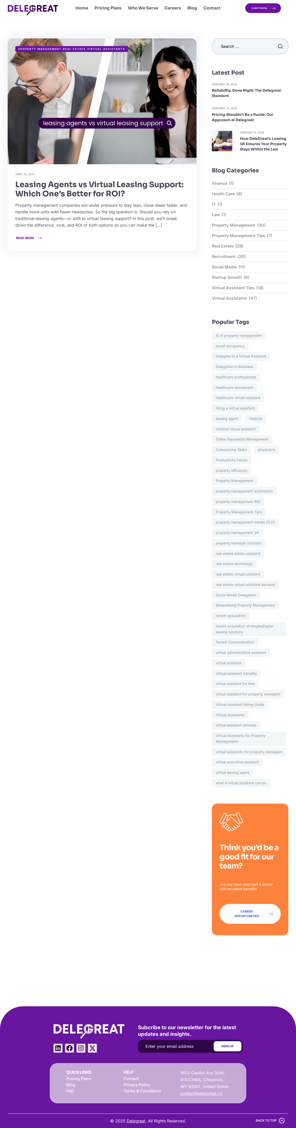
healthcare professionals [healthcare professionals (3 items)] (236, 377)
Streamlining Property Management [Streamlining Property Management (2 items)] (245, 605)
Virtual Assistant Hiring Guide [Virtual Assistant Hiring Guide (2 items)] (240, 704)
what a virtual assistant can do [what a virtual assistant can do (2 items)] (241, 783)
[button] (263, 8)
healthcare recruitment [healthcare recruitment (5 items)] (234, 387)
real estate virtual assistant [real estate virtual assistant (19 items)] (238, 574)
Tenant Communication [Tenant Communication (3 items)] (235, 642)
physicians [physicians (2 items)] (266, 449)
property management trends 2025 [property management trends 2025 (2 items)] (245, 522)
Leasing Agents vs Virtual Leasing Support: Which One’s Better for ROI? (99, 189)
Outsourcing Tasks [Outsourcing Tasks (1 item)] (231, 449)
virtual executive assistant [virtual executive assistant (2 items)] (237, 762)
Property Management (39, 48)
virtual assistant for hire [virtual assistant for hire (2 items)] (235, 683)
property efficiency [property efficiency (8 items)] (231, 470)
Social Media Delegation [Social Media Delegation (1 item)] (236, 595)
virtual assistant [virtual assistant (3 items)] (229, 663)
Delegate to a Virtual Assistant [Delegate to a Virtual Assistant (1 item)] (241, 356)
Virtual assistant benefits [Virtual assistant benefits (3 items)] (236, 673)
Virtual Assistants (106, 48)
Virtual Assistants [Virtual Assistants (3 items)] (230, 715)
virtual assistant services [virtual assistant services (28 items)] (236, 725)
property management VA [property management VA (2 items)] (237, 532)
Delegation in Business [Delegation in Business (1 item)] (234, 366)
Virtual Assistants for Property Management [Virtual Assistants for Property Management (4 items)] (241, 738)
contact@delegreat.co (201, 1093)
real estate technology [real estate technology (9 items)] (234, 563)
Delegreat (136, 1120)
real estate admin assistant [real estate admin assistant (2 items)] (238, 553)
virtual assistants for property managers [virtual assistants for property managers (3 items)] (249, 752)
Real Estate (74, 48)
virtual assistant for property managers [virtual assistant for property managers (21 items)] (248, 694)
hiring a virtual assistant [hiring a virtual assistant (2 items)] (235, 408)
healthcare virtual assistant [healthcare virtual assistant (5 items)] (238, 397)
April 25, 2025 (24, 174)
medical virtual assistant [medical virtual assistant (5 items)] (236, 429)
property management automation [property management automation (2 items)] (244, 491)
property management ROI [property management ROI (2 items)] (238, 501)
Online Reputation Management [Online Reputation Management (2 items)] (242, 439)
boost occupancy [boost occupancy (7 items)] (230, 346)
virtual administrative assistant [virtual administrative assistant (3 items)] (241, 652)
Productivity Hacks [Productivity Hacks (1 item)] (231, 460)
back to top (266, 1120)
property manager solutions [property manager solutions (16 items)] (239, 543)
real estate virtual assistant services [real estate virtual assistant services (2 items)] (245, 584)
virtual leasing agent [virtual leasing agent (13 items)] (232, 772)
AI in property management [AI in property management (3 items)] (239, 335)
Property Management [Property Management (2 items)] (234, 480)
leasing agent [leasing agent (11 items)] (227, 418)
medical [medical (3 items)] (255, 418)
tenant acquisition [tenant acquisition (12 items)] (230, 615)
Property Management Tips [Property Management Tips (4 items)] (239, 512)
